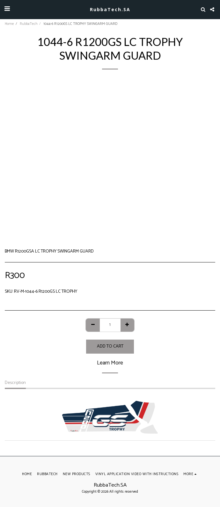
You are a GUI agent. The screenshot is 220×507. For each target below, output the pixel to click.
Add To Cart (110, 346)
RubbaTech (29, 24)
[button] (7, 9)
